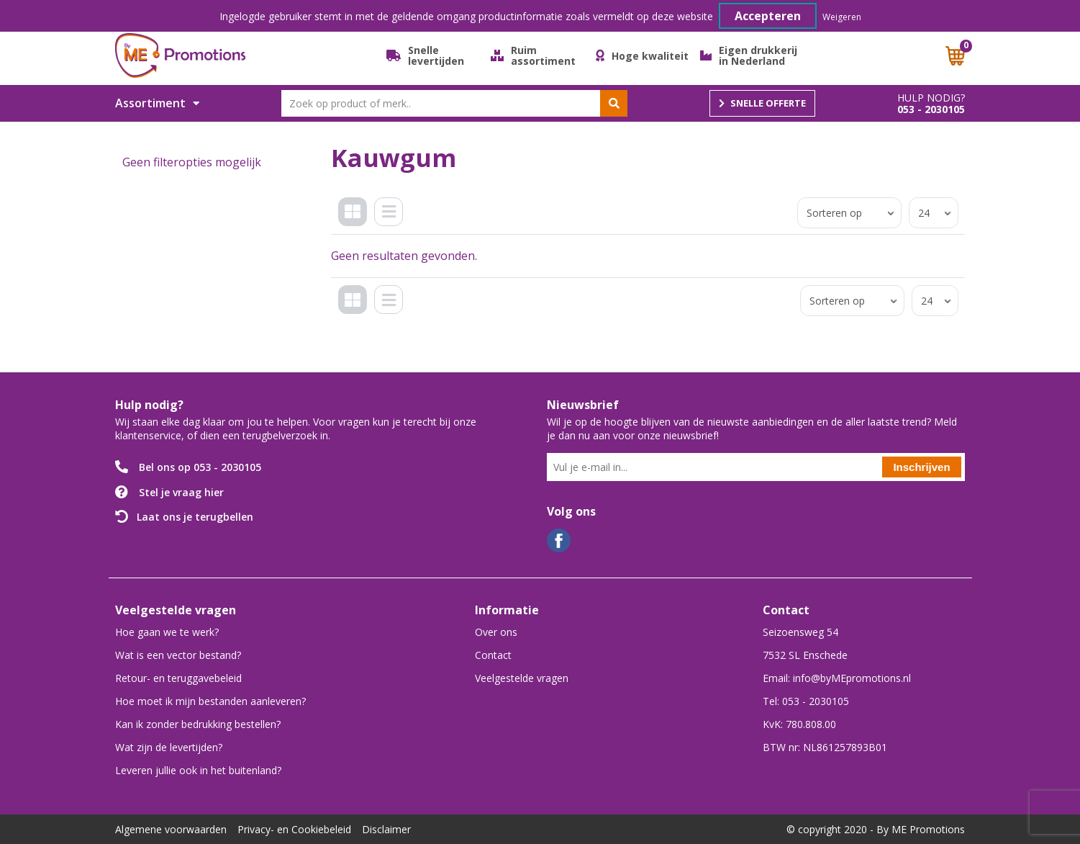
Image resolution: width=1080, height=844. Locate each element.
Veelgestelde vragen (521, 678)
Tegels (355, 223)
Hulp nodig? (931, 98)
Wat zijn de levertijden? (168, 747)
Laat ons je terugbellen (195, 517)
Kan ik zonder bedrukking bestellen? (198, 724)
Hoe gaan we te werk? (167, 632)
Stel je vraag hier (181, 492)
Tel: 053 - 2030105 (806, 701)
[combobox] (454, 103)
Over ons (496, 632)
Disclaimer (386, 829)
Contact (493, 655)
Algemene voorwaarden (171, 829)
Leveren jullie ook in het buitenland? (198, 770)
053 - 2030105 (931, 109)
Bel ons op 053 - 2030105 (200, 467)
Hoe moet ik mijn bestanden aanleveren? (210, 701)
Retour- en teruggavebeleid (178, 678)
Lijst (392, 223)
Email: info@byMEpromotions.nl (837, 678)
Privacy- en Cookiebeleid (294, 829)
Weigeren (841, 17)
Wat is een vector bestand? (178, 655)
